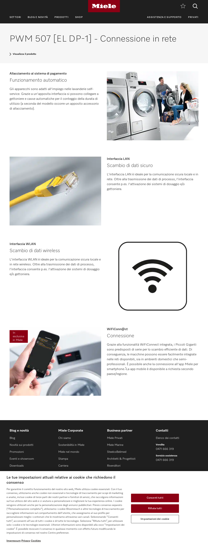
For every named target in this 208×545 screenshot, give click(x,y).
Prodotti (61, 17)
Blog (12, 438)
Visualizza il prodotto (24, 54)
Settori (15, 17)
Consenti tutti (155, 498)
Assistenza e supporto (164, 17)
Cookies (36, 541)
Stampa (63, 458)
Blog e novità (38, 17)
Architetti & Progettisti (121, 458)
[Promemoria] (183, 6)
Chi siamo (64, 438)
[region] (104, 508)
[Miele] (104, 6)
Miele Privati (114, 438)
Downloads (17, 465)
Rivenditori (113, 465)
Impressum (13, 541)
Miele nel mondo (68, 452)
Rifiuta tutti (155, 508)
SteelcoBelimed (116, 452)
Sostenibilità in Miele (71, 445)
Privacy (25, 541)
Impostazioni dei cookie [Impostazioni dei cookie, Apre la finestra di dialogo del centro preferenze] (155, 519)
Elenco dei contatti (167, 438)
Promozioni (17, 452)
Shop (79, 17)
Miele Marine (115, 445)
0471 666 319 (165, 449)
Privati (193, 17)
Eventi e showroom (22, 458)
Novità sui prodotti (21, 445)
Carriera (63, 465)
